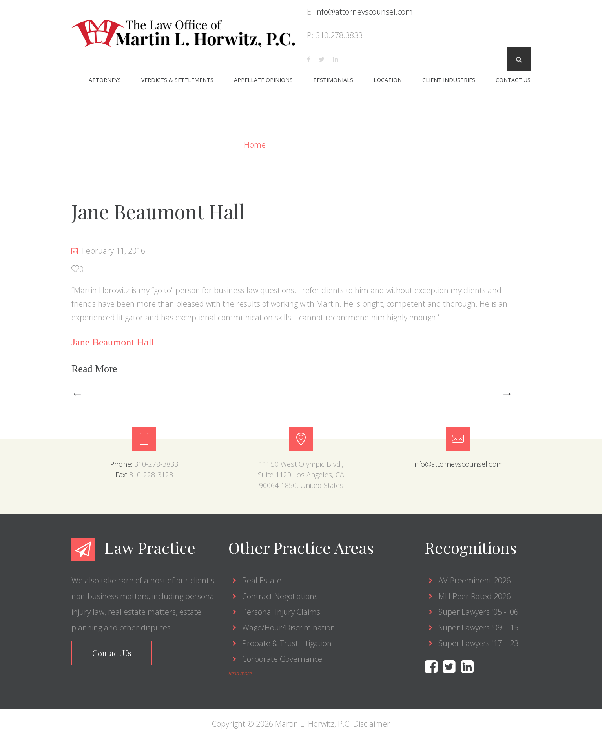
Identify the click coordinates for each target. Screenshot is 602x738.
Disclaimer (371, 723)
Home (256, 144)
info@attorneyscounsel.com (364, 11)
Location (388, 80)
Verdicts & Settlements (177, 80)
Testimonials (333, 80)
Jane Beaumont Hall (157, 211)
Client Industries (448, 80)
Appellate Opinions (263, 80)
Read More (95, 368)
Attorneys (105, 80)
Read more (240, 673)
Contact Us (513, 80)
